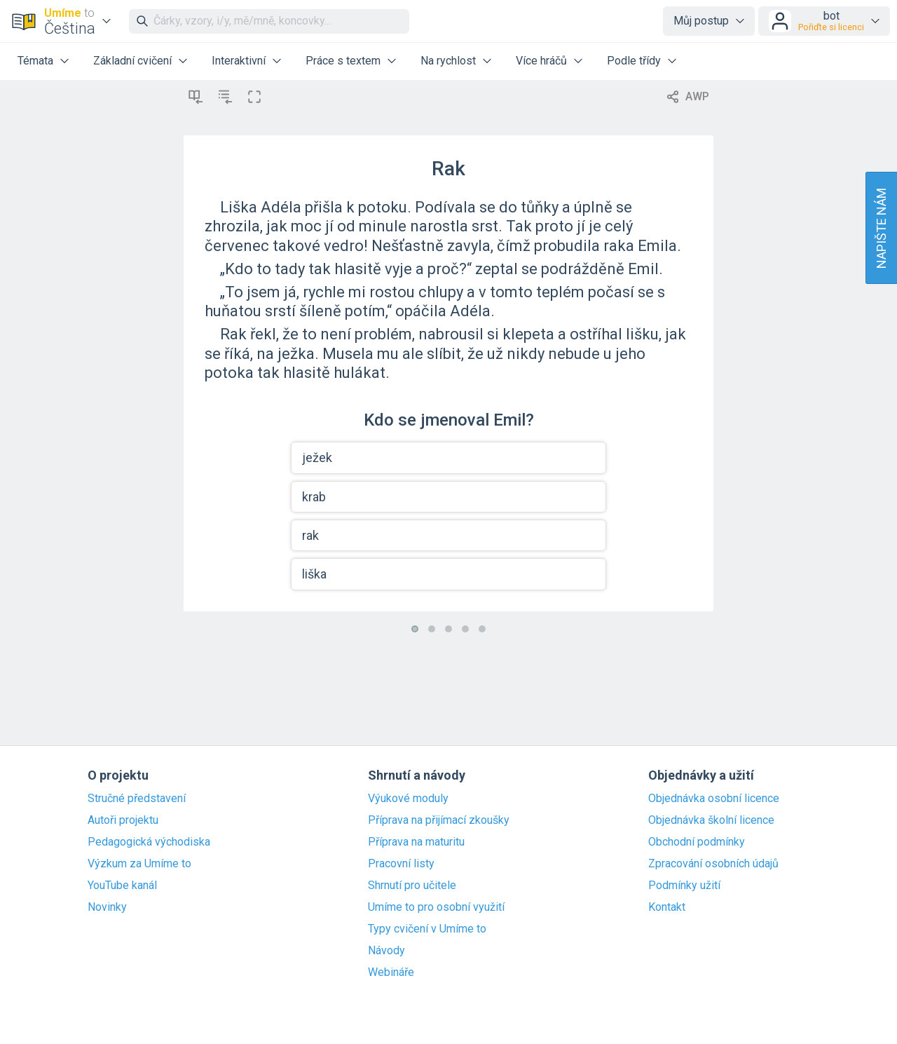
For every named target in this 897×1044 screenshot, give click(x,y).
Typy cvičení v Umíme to (427, 929)
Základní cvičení (132, 60)
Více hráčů (541, 60)
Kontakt (666, 907)
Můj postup (701, 20)
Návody (386, 950)
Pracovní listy (401, 863)
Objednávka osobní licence (713, 798)
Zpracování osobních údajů (713, 863)
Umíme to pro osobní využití (436, 907)
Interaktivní (239, 60)
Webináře (391, 972)
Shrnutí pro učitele (412, 885)
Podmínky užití (684, 885)
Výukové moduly (408, 798)
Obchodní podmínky (696, 842)
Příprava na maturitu (416, 842)
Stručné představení (137, 798)
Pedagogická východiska (149, 842)
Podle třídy (634, 60)
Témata (35, 60)
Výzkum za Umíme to (139, 863)
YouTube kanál (122, 885)
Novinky (107, 907)
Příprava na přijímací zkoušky (438, 820)
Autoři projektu (123, 820)
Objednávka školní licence (711, 820)
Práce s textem (343, 60)
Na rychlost (448, 60)
